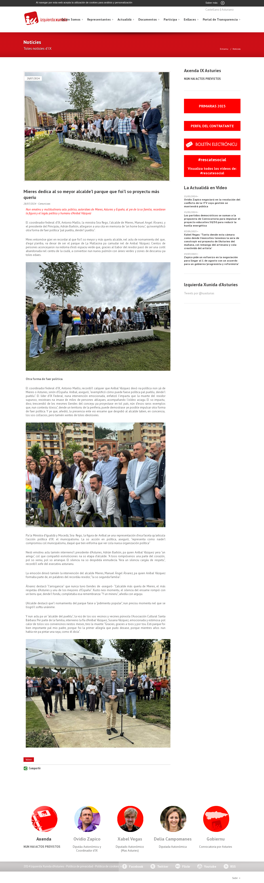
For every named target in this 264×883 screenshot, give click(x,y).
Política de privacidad (79, 866)
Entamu (224, 48)
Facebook (136, 866)
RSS (233, 866)
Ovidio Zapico (86, 839)
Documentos (147, 19)
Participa (170, 19)
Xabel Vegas (130, 839)
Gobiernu (216, 839)
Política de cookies (107, 866)
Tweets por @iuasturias (199, 293)
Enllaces (190, 19)
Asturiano (228, 9)
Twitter (162, 866)
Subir (235, 877)
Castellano (212, 9)
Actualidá (125, 19)
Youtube (210, 866)
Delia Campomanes (173, 839)
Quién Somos (70, 19)
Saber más (211, 2)
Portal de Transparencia (220, 19)
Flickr (186, 866)
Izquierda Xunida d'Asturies (46, 18)
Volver (29, 759)
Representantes (99, 19)
